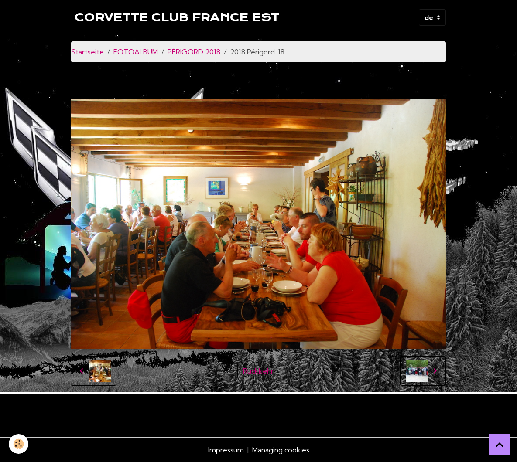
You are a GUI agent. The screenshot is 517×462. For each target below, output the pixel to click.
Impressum (226, 449)
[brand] (177, 17)
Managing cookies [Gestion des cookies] (280, 449)
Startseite (87, 52)
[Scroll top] (499, 444)
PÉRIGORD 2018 (194, 52)
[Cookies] (18, 444)
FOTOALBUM (135, 52)
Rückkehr (258, 371)
